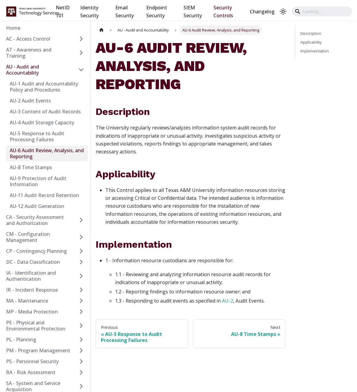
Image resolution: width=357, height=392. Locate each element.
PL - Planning (21, 339)
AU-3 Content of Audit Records (45, 111)
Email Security (124, 11)
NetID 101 (63, 11)
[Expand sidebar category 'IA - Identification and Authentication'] (81, 276)
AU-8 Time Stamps (31, 167)
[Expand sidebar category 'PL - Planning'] (81, 339)
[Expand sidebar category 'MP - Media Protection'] (81, 312)
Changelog (262, 11)
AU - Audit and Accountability (22, 69)
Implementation (314, 51)
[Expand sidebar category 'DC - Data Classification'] (81, 262)
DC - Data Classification (33, 262)
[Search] (322, 11)
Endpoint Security (156, 11)
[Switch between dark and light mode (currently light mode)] (283, 11)
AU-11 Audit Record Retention (44, 195)
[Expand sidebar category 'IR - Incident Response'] (81, 290)
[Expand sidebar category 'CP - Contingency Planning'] (81, 251)
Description (310, 33)
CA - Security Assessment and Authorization (35, 220)
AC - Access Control (28, 38)
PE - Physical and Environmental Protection (35, 325)
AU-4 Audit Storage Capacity (42, 122)
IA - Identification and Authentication (31, 276)
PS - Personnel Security (32, 361)
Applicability (311, 42)
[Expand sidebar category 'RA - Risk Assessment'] (81, 372)
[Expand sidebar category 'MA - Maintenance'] (81, 301)
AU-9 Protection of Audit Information (38, 181)
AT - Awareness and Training (28, 52)
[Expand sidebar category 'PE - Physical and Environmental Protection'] (81, 325)
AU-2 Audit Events (30, 100)
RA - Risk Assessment (30, 372)
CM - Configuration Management (28, 237)
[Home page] (101, 30)
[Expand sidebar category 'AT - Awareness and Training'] (81, 53)
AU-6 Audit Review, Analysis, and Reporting (47, 153)
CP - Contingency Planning (36, 251)
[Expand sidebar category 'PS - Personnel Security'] (81, 361)
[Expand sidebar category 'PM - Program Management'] (81, 350)
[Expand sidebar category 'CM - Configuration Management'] (81, 237)
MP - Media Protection (32, 311)
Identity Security (89, 11)
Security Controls (223, 11)
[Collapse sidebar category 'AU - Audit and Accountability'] (81, 70)
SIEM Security (192, 11)
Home (13, 28)
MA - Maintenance (27, 300)
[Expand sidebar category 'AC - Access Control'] (81, 39)
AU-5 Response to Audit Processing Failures (37, 136)
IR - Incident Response (32, 289)
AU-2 (227, 300)
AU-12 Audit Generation (37, 206)
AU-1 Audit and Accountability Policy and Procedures (44, 86)
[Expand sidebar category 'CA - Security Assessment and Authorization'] (81, 220)
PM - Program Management (38, 350)
